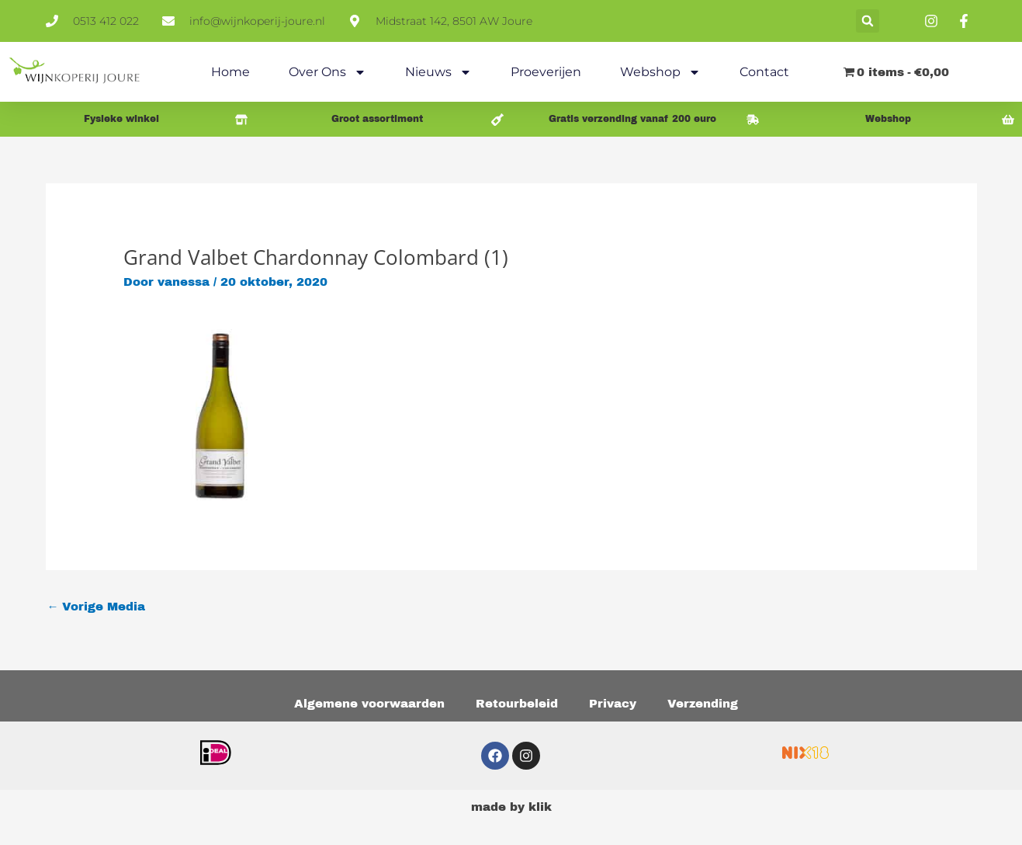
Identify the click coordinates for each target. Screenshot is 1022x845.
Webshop (660, 72)
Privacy (612, 703)
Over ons (327, 72)
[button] (867, 21)
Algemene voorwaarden (369, 703)
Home (230, 71)
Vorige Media (96, 606)
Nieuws (438, 72)
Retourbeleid (517, 703)
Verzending (702, 703)
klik (540, 807)
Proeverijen (546, 71)
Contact (764, 71)
